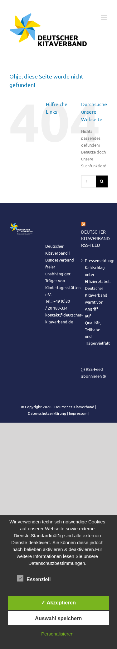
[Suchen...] (88, 181)
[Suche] (102, 181)
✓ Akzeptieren (58, 602)
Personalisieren (57, 633)
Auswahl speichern (58, 618)
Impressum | (79, 413)
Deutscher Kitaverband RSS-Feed (95, 238)
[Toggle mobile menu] (104, 17)
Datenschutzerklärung (47, 413)
